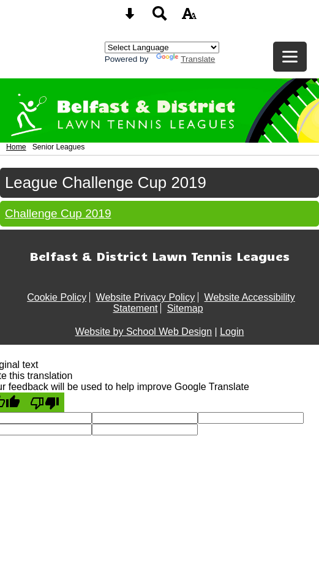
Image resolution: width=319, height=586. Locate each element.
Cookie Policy (56, 297)
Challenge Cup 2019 (58, 213)
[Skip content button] (129, 17)
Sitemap (185, 308)
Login (232, 331)
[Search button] (159, 17)
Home (16, 147)
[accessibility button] (189, 17)
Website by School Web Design (143, 331)
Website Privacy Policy (145, 297)
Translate (185, 59)
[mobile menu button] (290, 57)
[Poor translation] (44, 402)
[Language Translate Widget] (162, 47)
